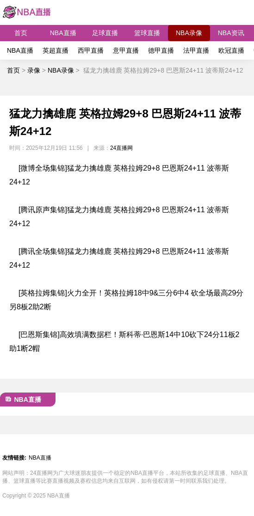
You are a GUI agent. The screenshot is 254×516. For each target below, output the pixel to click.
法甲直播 (196, 50)
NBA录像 (189, 33)
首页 (20, 33)
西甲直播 (91, 50)
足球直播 (105, 33)
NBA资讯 (231, 33)
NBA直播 (63, 33)
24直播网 (121, 148)
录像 (33, 70)
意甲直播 (126, 50)
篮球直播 (147, 33)
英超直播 (55, 50)
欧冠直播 (231, 50)
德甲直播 (161, 50)
